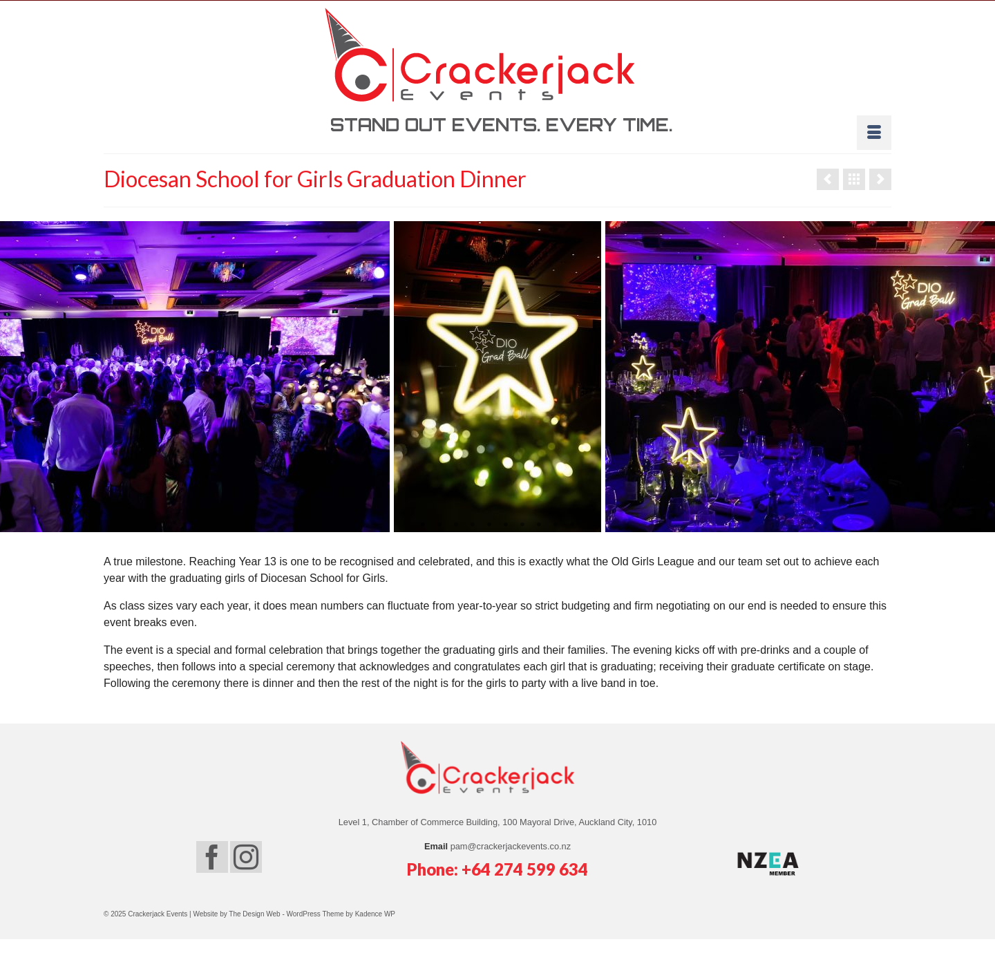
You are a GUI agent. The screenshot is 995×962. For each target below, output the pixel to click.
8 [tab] (539, 525)
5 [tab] (489, 525)
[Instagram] (246, 857)
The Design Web (255, 914)
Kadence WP (375, 914)
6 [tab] (506, 525)
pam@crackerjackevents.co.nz (511, 846)
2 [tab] (439, 525)
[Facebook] (212, 857)
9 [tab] (555, 525)
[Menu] (874, 132)
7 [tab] (522, 525)
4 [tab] (473, 525)
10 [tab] (572, 525)
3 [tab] (456, 525)
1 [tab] (423, 525)
